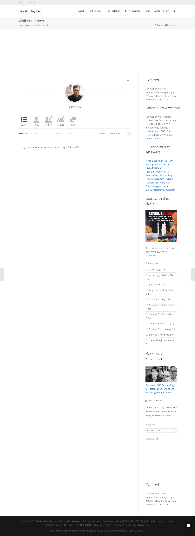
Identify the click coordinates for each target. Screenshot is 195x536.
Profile (36, 125)
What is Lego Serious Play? (159, 160)
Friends (49, 121)
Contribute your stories (157, 186)
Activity (24, 125)
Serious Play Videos (159, 334)
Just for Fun (155, 284)
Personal (23, 134)
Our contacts (172, 25)
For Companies (96, 11)
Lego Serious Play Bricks (161, 290)
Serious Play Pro (29, 11)
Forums (73, 125)
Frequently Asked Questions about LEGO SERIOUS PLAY (114, 530)
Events (157, 11)
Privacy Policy (71, 530)
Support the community (157, 182)
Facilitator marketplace (157, 171)
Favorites (47, 134)
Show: (102, 134)
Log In (166, 11)
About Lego (155, 269)
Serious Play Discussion (161, 314)
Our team (161, 25)
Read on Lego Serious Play (158, 175)
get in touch (134, 525)
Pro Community (157, 299)
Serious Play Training (160, 329)
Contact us (163, 99)
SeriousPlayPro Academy (161, 340)
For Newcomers (132, 11)
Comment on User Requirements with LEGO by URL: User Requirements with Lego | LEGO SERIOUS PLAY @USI (161, 412)
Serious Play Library (159, 323)
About (81, 11)
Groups (61, 121)
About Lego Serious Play (161, 275)
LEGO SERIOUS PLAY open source (94, 525)
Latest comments (155, 401)
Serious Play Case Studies (162, 305)
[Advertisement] (97, 49)
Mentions (35, 134)
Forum (148, 11)
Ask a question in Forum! (158, 164)
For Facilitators (114, 11)
